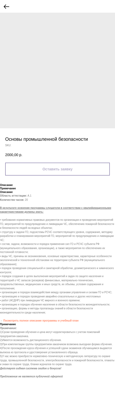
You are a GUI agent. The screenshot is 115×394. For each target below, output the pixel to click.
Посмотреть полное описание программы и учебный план (41, 320)
